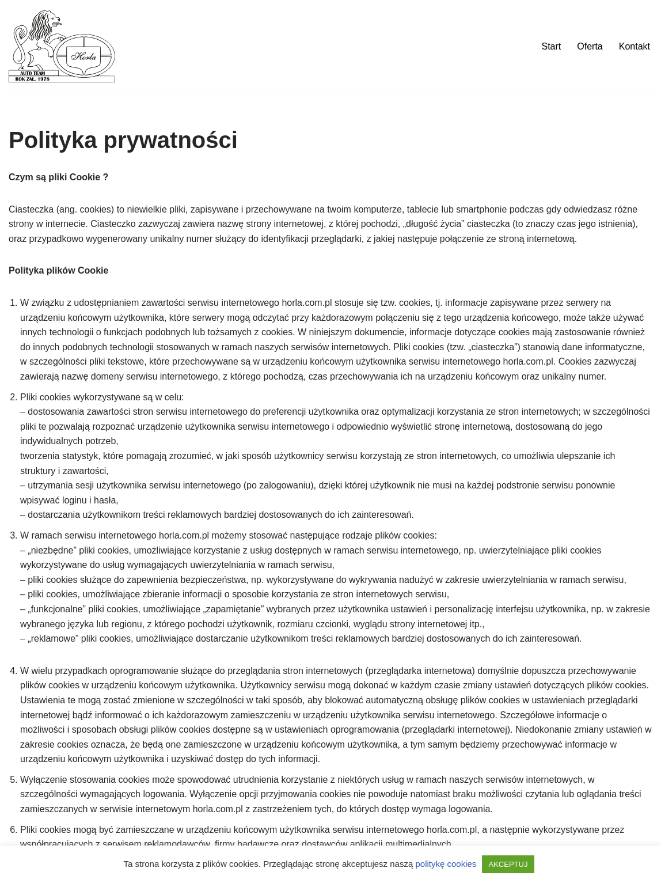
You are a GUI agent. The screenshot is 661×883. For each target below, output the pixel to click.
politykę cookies (445, 864)
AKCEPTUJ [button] (508, 864)
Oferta (589, 46)
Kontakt (634, 46)
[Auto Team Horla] (62, 46)
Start (551, 46)
